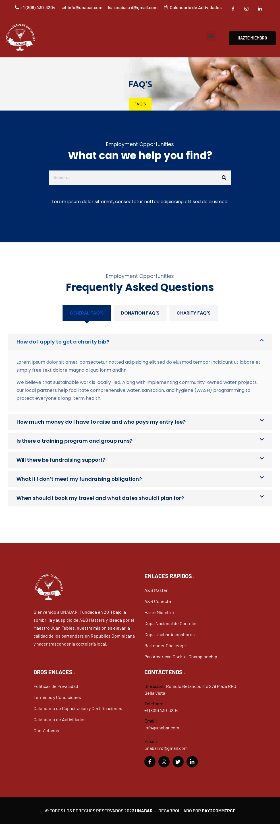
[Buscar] (224, 177)
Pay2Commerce (218, 810)
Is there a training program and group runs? (74, 440)
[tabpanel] (140, 413)
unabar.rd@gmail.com (166, 748)
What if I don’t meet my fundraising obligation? (79, 478)
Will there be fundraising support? (60, 459)
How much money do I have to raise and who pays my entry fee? (101, 421)
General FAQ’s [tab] (87, 313)
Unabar (144, 810)
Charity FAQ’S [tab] (194, 313)
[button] (211, 36)
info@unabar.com (161, 727)
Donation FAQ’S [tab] (140, 313)
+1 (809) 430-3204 (161, 710)
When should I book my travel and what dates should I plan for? (100, 498)
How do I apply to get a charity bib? (62, 341)
